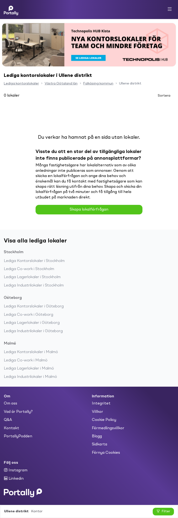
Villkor (97, 412)
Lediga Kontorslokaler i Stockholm (34, 261)
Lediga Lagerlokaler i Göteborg (32, 323)
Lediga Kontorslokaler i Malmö (31, 352)
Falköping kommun (98, 83)
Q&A (8, 420)
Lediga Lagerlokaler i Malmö (29, 368)
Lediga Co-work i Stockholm (29, 269)
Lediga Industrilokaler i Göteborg (33, 331)
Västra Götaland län (61, 83)
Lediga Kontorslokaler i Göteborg (34, 306)
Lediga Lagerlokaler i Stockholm (32, 277)
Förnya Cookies (106, 453)
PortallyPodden (18, 436)
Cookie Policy (104, 420)
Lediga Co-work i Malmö (25, 360)
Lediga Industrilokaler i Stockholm (34, 285)
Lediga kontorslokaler (21, 83)
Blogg (97, 436)
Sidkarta (99, 444)
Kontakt (11, 428)
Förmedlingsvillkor (108, 428)
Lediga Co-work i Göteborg (28, 315)
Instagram (15, 470)
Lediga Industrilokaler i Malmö (30, 377)
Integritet (101, 403)
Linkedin (14, 478)
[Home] (11, 9)
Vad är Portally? (18, 412)
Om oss (10, 403)
